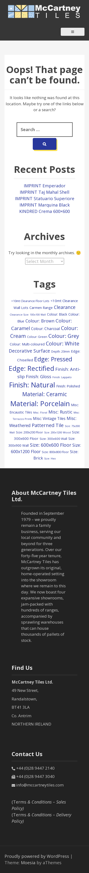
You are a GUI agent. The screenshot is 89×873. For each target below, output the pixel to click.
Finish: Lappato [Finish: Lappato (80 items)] (62, 377)
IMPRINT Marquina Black (44, 205)
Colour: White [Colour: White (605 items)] (62, 343)
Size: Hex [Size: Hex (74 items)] (50, 458)
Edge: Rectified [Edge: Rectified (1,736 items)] (31, 368)
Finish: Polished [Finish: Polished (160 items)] (68, 386)
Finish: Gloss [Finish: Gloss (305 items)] (38, 376)
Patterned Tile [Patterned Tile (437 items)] (48, 425)
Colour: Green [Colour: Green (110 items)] (37, 337)
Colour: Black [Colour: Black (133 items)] (57, 314)
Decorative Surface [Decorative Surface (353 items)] (29, 351)
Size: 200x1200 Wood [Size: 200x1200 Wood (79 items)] (57, 432)
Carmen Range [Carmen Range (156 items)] (41, 307)
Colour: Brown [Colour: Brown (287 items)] (39, 321)
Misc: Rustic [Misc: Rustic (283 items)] (60, 412)
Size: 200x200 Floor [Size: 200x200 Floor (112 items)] (29, 432)
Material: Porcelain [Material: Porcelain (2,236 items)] (40, 403)
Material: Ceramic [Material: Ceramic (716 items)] (44, 394)
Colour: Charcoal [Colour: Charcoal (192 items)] (45, 328)
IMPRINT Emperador (45, 185)
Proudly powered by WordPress (37, 856)
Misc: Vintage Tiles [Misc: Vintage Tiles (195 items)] (49, 418)
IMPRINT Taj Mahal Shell (44, 192)
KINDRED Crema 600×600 (44, 211)
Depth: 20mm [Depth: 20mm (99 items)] (60, 351)
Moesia (28, 862)
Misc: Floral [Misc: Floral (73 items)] (40, 412)
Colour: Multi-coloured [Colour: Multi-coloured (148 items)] (27, 344)
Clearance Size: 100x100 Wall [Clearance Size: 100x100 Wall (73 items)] (28, 314)
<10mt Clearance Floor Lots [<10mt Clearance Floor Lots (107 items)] (30, 301)
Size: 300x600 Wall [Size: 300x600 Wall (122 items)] (53, 438)
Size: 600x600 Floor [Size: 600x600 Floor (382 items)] (50, 445)
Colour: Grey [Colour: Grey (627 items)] (63, 335)
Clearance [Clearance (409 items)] (64, 307)
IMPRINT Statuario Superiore (44, 198)
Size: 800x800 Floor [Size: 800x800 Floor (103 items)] (55, 452)
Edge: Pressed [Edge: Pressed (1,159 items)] (53, 359)
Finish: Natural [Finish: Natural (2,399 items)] (32, 385)
